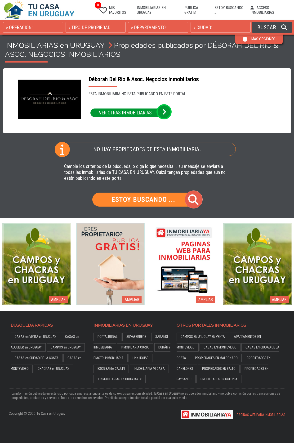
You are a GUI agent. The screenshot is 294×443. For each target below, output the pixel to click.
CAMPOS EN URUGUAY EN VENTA (203, 337)
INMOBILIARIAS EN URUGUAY (151, 10)
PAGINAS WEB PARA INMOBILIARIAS (261, 415)
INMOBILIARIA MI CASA (149, 369)
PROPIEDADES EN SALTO (219, 369)
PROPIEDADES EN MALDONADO (216, 358)
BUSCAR (272, 27)
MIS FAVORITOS (112, 9)
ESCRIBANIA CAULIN (111, 369)
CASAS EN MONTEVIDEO (220, 347)
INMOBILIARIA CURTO (135, 347)
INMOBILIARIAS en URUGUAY (54, 45)
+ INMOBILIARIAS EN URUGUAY (120, 379)
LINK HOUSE (140, 358)
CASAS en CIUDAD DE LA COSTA (36, 358)
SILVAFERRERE (136, 337)
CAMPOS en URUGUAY (66, 347)
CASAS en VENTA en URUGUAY (35, 337)
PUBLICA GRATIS (191, 10)
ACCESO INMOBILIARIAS (262, 10)
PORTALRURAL (107, 337)
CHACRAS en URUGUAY (53, 369)
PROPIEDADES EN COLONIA (218, 379)
